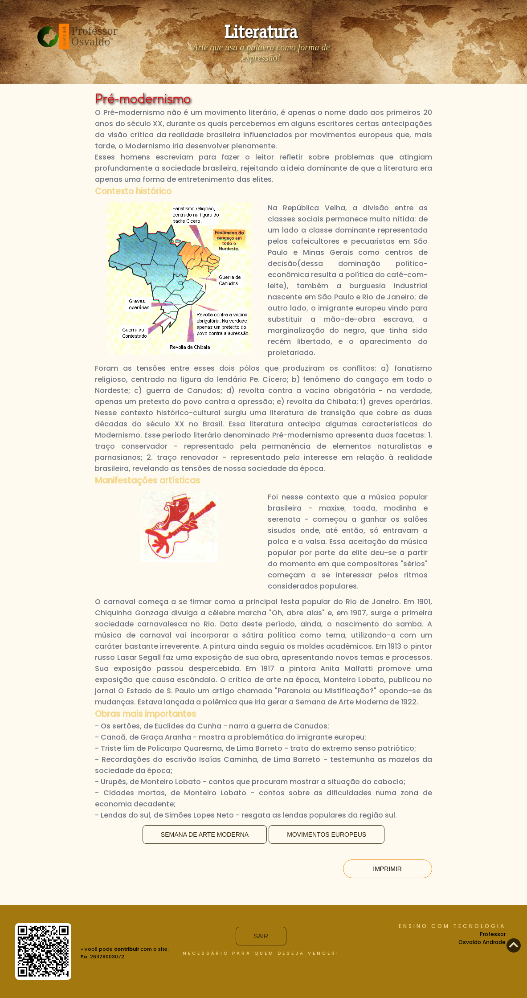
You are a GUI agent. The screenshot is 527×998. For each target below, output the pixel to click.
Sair (261, 936)
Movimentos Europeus (326, 834)
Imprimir (387, 868)
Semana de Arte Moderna (205, 834)
